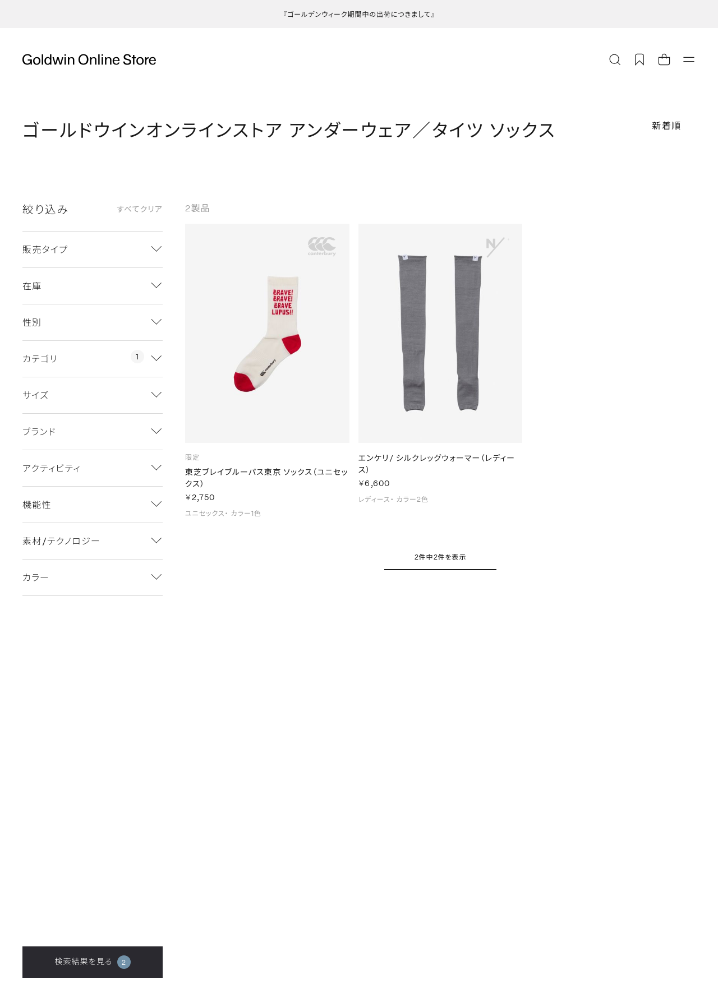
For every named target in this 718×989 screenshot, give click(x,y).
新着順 (667, 125)
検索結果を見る (92, 962)
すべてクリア (140, 209)
